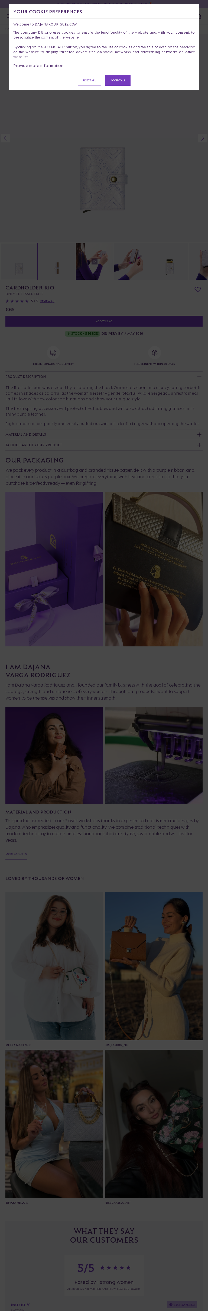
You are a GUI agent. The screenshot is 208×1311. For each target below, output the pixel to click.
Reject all (89, 80)
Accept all (117, 80)
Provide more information (38, 65)
